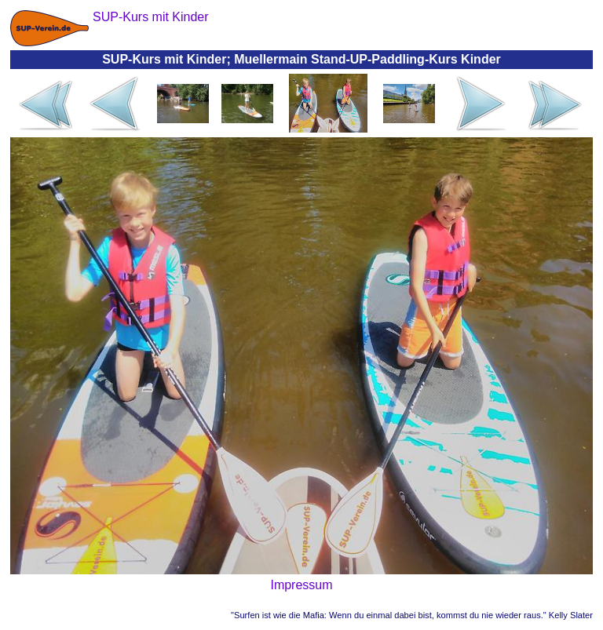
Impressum (301, 585)
